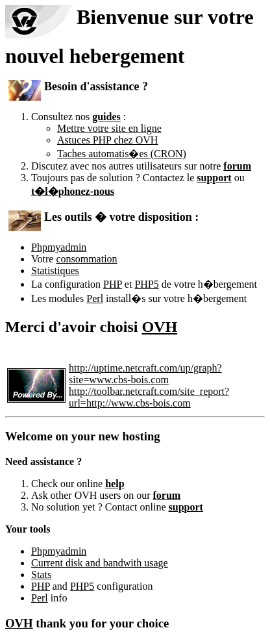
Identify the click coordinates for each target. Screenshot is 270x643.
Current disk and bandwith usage (99, 562)
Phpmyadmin (58, 247)
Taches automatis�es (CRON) (121, 153)
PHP (112, 284)
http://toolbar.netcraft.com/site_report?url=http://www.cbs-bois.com (149, 397)
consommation (86, 258)
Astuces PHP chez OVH (107, 139)
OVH (159, 326)
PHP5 (146, 284)
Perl (94, 298)
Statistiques (55, 270)
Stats (41, 574)
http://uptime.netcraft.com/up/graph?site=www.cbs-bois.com (145, 373)
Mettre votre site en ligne (109, 128)
